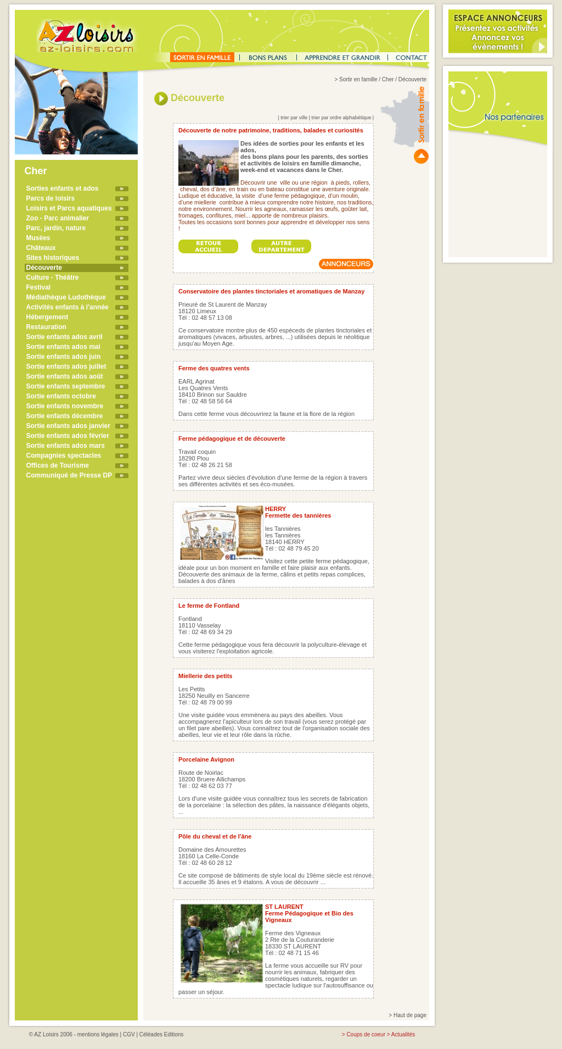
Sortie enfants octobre (61, 396)
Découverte (44, 267)
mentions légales (98, 1034)
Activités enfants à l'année (67, 307)
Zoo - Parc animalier (57, 218)
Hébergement (47, 317)
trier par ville (293, 117)
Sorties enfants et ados (62, 188)
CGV (129, 1034)
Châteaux (41, 248)
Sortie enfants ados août (64, 376)
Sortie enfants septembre (65, 386)
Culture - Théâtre (52, 277)
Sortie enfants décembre (64, 416)
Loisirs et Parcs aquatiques (69, 208)
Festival (38, 287)
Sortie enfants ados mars (65, 445)
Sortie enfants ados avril (64, 337)
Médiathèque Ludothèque (66, 297)
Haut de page (410, 1015)
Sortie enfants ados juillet (66, 366)
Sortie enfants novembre (65, 406)
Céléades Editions (161, 1034)
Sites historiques (53, 258)
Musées (38, 238)
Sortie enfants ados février (67, 436)
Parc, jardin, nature (56, 228)
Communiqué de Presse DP (69, 475)
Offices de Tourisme (57, 465)
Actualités (403, 1034)
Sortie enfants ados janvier (68, 426)
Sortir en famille (358, 79)
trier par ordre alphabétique (342, 117)
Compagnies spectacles (64, 455)
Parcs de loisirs (50, 198)
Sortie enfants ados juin (63, 356)
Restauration (46, 327)
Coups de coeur (365, 1034)
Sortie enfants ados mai (63, 347)
